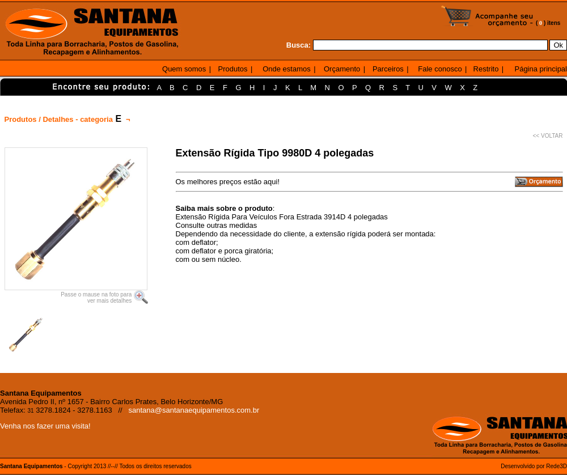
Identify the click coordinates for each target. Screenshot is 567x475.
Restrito (486, 69)
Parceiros (388, 69)
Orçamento (342, 69)
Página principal (540, 69)
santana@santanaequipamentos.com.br (194, 410)
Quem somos (184, 69)
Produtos (233, 69)
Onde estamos (287, 69)
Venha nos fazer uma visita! (45, 426)
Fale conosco (440, 69)
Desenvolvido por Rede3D (534, 466)
